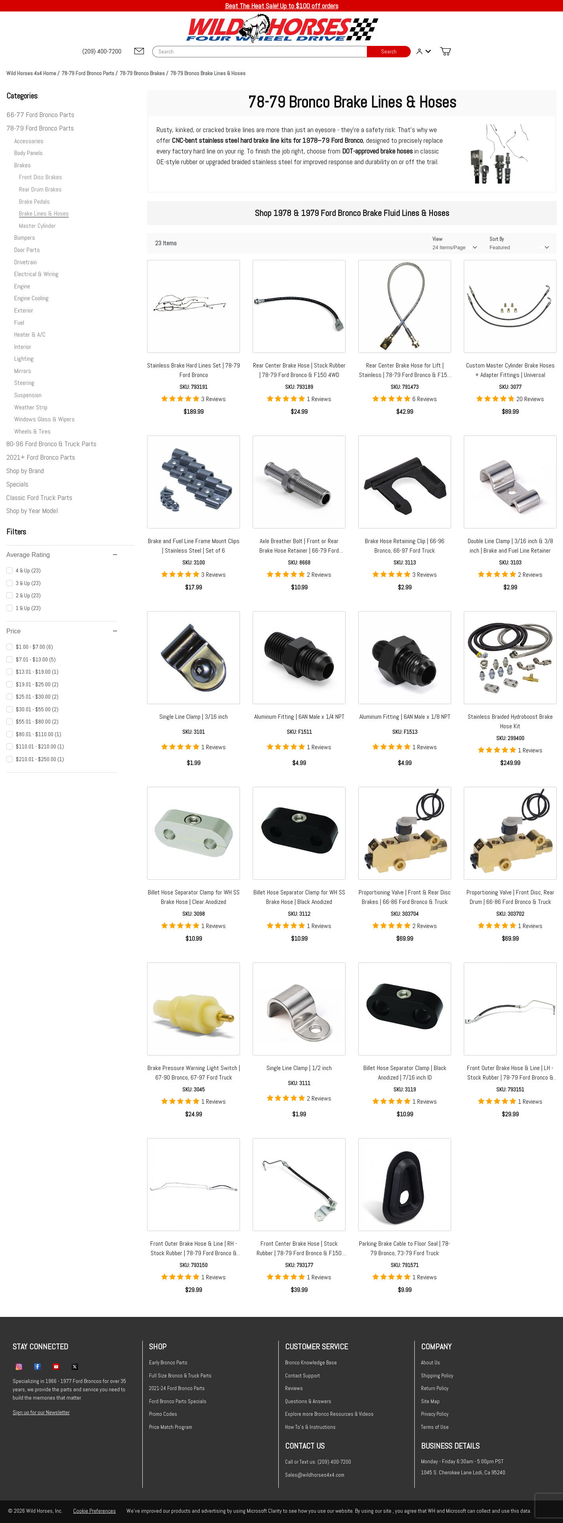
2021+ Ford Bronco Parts (40, 457)
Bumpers (24, 237)
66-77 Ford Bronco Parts (40, 114)
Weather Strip (30, 407)
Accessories (28, 141)
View (437, 239)
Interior (22, 347)
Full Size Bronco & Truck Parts (180, 1375)
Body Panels (28, 153)
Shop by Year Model (32, 510)
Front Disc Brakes (40, 177)
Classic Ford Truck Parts (39, 497)
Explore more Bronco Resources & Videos (329, 1414)
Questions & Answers (308, 1401)
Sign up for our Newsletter (41, 1412)
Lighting (24, 358)
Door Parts (27, 250)
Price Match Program (170, 1427)
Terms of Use (435, 1427)
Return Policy (434, 1388)
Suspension (28, 395)
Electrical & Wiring (36, 274)
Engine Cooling (31, 298)
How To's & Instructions (310, 1427)
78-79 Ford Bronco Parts (40, 128)
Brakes (22, 165)
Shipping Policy (437, 1375)
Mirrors (22, 371)
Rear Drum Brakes (40, 189)
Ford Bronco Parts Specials (177, 1401)
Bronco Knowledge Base (311, 1362)
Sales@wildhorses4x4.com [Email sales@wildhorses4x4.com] (314, 1475)
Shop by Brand (25, 470)
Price (61, 631)
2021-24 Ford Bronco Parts (177, 1388)
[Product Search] (259, 51)
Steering (24, 383)
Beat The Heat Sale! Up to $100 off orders (281, 5)
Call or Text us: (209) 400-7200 (318, 1462)
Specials (17, 484)
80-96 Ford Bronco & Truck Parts (51, 443)
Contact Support (302, 1375)
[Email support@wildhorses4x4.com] (139, 51)
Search (389, 51)
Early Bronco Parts (168, 1362)
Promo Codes (163, 1414)
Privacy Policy (434, 1414)
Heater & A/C (29, 334)
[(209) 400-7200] (102, 51)
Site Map (430, 1401)
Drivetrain (25, 262)
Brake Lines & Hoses (44, 213)
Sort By (496, 239)
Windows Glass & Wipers (44, 419)
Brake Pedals (34, 201)
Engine (22, 286)
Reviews (294, 1388)
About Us (430, 1362)
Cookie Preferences (94, 1510)
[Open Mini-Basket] (445, 51)
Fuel (19, 322)
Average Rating (61, 554)
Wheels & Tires (32, 431)
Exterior (23, 310)
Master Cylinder (37, 226)
